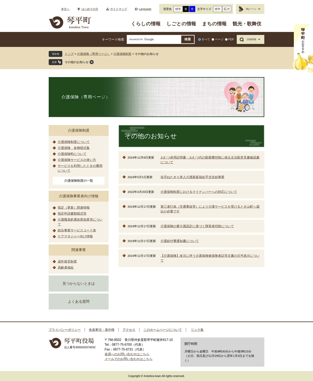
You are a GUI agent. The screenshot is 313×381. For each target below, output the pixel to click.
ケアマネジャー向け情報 (75, 236)
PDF (231, 39)
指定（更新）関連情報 (74, 207)
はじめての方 (89, 9)
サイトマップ (118, 9)
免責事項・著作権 (101, 329)
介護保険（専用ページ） (93, 54)
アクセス (129, 329)
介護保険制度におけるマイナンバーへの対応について (198, 191)
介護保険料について (72, 154)
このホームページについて (163, 329)
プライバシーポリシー (65, 329)
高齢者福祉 (66, 267)
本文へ (65, 9)
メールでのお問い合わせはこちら (129, 359)
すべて (206, 39)
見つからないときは (78, 284)
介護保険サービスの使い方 (77, 160)
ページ (219, 39)
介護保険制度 (122, 54)
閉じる (92, 62)
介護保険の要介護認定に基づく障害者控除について (197, 226)
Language (145, 9)
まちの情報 (214, 23)
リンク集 (197, 329)
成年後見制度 (67, 261)
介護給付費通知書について (179, 241)
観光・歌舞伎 (247, 23)
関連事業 (78, 250)
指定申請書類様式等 (72, 213)
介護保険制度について (74, 142)
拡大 (227, 9)
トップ (69, 54)
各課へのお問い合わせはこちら (127, 354)
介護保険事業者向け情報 (78, 196)
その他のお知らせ (77, 62)
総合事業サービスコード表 (77, 230)
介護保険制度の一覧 (78, 180)
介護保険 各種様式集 (74, 148)
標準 (178, 9)
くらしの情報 (145, 23)
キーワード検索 (113, 39)
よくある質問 (78, 302)
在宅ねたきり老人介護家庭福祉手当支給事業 (192, 177)
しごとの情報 (181, 23)
